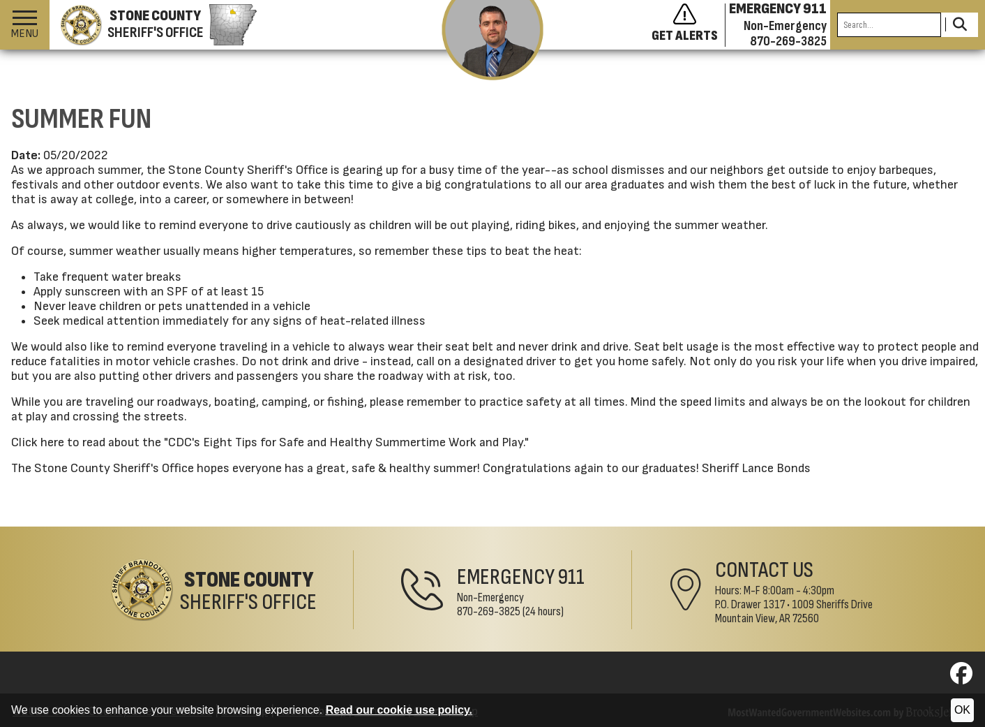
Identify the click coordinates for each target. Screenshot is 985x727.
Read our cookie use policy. (399, 710)
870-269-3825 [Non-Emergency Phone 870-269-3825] (488, 611)
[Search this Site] (889, 25)
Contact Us (764, 570)
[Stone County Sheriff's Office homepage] (153, 25)
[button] (24, 24)
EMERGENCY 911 (778, 9)
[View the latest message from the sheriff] (492, 40)
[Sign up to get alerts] (688, 25)
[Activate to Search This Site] (959, 25)
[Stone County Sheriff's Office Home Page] (213, 590)
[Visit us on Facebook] (961, 677)
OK (962, 710)
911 (571, 577)
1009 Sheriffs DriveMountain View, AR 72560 (794, 611)
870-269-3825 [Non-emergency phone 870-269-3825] (788, 41)
